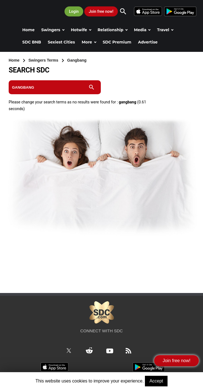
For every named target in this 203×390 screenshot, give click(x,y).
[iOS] (149, 11)
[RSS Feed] (131, 350)
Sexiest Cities (61, 42)
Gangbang (77, 60)
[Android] (180, 11)
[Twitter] (72, 350)
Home (28, 29)
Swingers (53, 29)
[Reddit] (92, 350)
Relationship (113, 29)
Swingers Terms (43, 60)
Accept (156, 381)
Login (74, 11)
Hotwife (81, 29)
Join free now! (101, 11)
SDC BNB (31, 42)
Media (142, 29)
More (89, 42)
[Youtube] (113, 350)
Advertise (147, 42)
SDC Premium (117, 42)
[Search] (126, 11)
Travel (165, 29)
